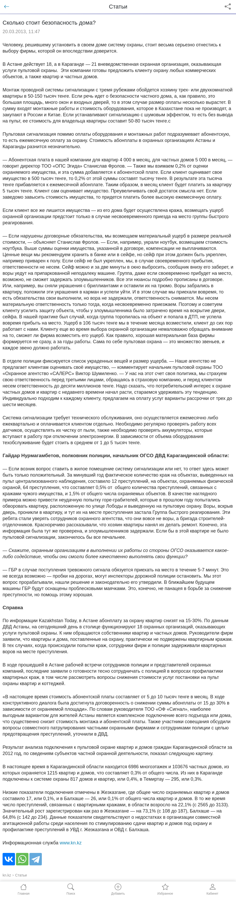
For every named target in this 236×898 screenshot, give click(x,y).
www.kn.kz (71, 842)
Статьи (21, 875)
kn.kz (7, 875)
